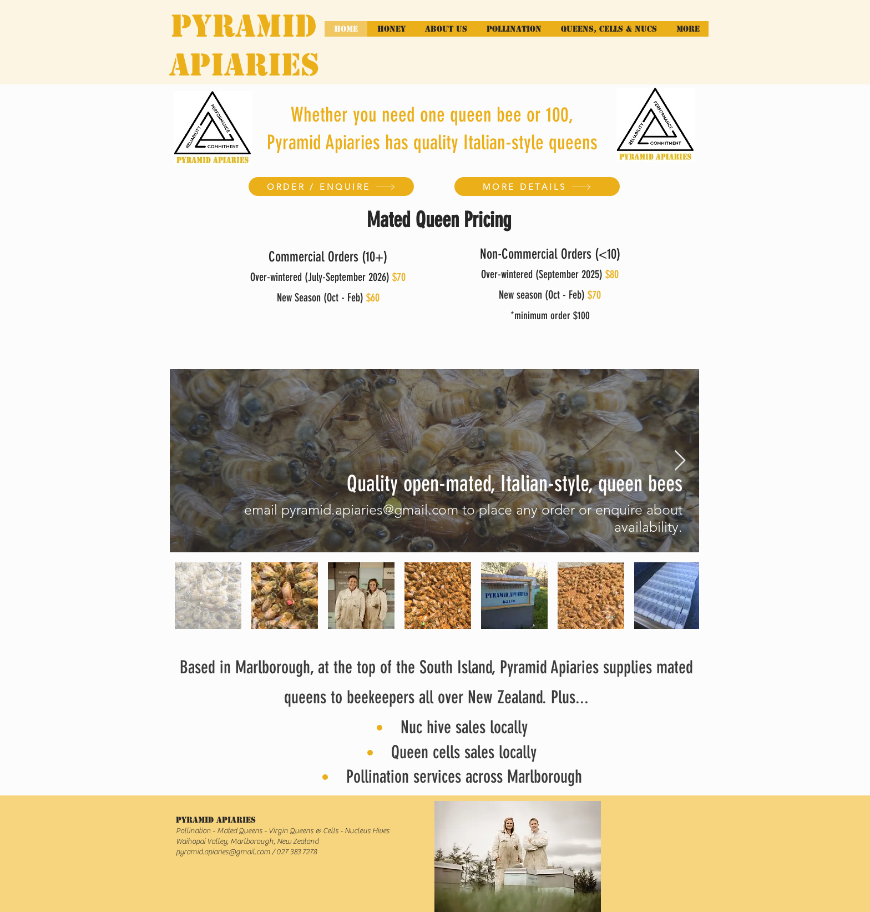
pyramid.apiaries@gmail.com (223, 852)
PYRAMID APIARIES (244, 45)
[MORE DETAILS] (537, 186)
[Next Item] (680, 461)
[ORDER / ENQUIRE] (331, 186)
